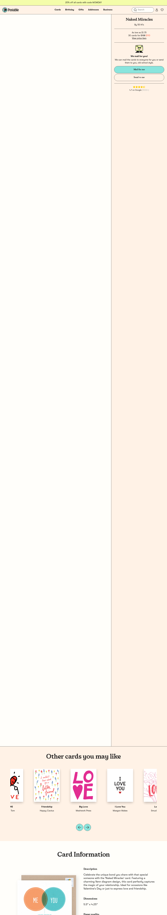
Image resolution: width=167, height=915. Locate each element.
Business (107, 10)
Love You (65, 807)
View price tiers (139, 38)
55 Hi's (140, 25)
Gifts (81, 10)
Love (28, 807)
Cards (58, 10)
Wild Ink (102, 811)
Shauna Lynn (65, 811)
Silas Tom (138, 811)
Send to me (139, 77)
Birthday (69, 10)
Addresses (93, 10)
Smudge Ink (28, 811)
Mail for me (139, 69)
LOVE (138, 807)
